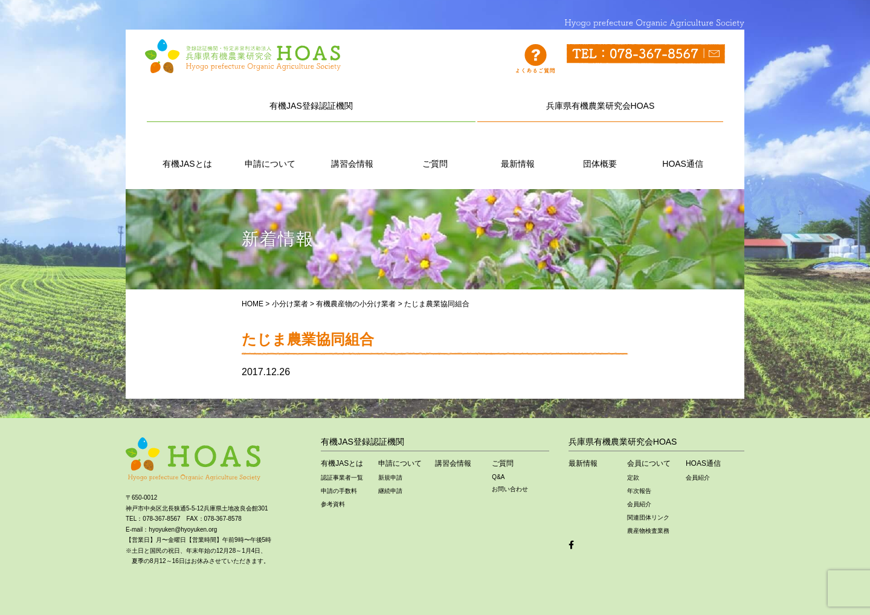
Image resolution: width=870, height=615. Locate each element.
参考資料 (333, 504)
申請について (270, 150)
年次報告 (639, 491)
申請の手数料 (339, 491)
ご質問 (435, 150)
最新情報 (517, 150)
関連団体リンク (648, 517)
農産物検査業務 (648, 530)
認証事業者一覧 (342, 477)
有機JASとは (187, 150)
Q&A (498, 477)
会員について (649, 463)
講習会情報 (352, 150)
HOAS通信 (682, 150)
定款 (633, 477)
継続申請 (390, 491)
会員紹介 (639, 504)
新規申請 (390, 477)
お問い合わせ (510, 489)
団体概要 (600, 150)
